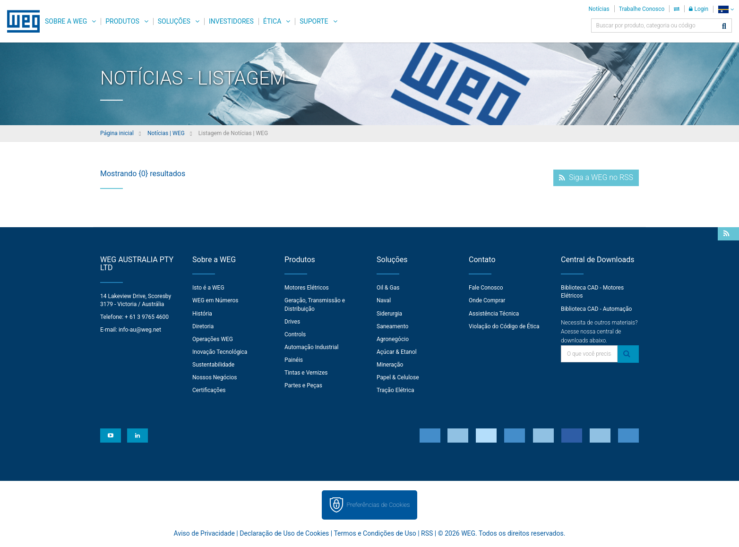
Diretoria (203, 326)
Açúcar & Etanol (397, 352)
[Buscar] (724, 26)
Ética (272, 21)
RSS (427, 533)
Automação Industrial (311, 347)
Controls (295, 334)
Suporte (314, 21)
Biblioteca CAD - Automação (596, 309)
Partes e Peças (303, 385)
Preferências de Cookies (378, 504)
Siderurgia (389, 313)
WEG (20, 21)
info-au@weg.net (140, 329)
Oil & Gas (388, 287)
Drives (292, 321)
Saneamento (392, 326)
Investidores (231, 21)
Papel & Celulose (398, 377)
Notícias (599, 9)
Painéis (293, 360)
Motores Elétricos (306, 287)
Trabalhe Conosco (642, 9)
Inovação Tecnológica (219, 352)
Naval (384, 300)
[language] (726, 9)
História (202, 313)
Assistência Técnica (494, 313)
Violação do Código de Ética (504, 326)
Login (698, 9)
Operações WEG (212, 339)
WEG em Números (215, 300)
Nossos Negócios (214, 377)
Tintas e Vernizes (305, 372)
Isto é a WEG (208, 287)
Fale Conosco (486, 287)
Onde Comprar (487, 300)
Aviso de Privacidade (204, 533)
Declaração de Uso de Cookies (284, 533)
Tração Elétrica (395, 390)
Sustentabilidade (213, 364)
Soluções (174, 21)
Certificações (209, 390)
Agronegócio (393, 339)
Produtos (122, 21)
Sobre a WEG (66, 21)
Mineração (390, 364)
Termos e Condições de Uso (375, 533)
